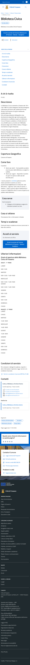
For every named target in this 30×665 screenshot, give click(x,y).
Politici (2, 507)
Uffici (2, 502)
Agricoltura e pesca (6, 523)
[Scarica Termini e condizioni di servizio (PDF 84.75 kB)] (14, 374)
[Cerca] (26, 7)
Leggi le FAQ (4, 623)
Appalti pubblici (5, 531)
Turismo (3, 557)
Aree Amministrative (6, 499)
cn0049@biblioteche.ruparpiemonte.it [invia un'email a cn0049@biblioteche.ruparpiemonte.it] (13, 393)
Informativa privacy (6, 635)
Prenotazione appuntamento (8, 625)
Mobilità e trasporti (6, 549)
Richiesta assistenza (6, 630)
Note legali (4, 640)
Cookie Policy (4, 638)
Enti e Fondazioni (5, 512)
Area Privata (4, 652)
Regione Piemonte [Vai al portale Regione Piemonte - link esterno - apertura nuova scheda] (6, 2)
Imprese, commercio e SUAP (8, 546)
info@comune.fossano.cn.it (11, 606)
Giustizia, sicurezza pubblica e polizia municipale (13, 544)
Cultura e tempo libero (7, 539)
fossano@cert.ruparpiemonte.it (12, 608)
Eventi (2, 584)
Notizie (3, 568)
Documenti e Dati (5, 514)
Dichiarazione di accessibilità (8, 643)
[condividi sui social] (5, 40)
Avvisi (2, 573)
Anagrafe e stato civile (7, 528)
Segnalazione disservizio (7, 628)
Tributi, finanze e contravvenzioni (9, 554)
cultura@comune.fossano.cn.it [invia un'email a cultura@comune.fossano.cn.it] (11, 395)
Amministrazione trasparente (8, 633)
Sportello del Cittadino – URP (9, 602)
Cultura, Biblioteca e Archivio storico (13, 405)
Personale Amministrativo (8, 509)
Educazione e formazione (7, 541)
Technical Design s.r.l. (11, 661)
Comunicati (4, 570)
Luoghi (2, 582)
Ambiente (3, 526)
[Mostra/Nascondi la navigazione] (3, 7)
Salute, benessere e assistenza (9, 551)
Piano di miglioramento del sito (9, 646)
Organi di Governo (5, 504)
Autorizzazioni (4, 533)
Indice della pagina (15, 49)
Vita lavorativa (5, 559)
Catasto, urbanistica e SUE (8, 536)
